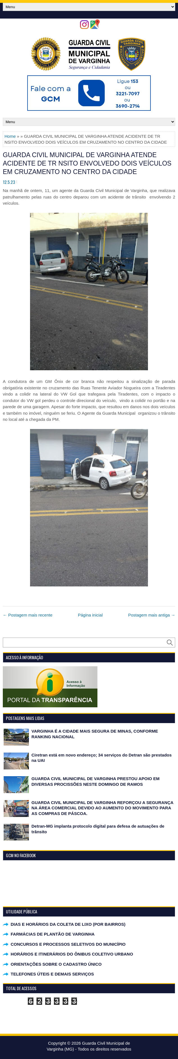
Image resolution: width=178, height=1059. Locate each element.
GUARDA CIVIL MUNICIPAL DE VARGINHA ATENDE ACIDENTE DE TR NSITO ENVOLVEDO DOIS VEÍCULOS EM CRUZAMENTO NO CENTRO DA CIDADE (87, 163)
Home (10, 136)
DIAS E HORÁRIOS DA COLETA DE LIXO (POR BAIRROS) (68, 924)
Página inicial (90, 615)
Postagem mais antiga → (151, 615)
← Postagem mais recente (28, 615)
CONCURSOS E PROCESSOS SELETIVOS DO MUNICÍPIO (68, 944)
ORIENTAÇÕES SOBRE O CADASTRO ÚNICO (56, 964)
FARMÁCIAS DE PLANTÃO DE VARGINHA (53, 934)
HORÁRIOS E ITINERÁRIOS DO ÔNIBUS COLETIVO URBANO (72, 954)
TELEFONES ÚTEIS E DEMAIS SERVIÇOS (52, 974)
